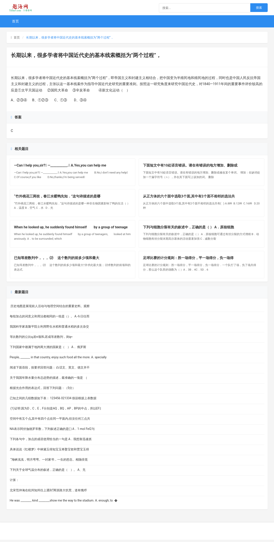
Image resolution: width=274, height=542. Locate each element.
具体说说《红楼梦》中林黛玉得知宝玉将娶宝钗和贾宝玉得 (49, 451)
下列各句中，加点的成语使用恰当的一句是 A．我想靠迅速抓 (51, 441)
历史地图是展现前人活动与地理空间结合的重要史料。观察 (50, 308)
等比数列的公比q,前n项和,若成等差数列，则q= (45, 339)
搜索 (259, 7)
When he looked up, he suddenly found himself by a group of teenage (71, 228)
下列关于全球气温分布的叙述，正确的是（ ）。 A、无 (48, 472)
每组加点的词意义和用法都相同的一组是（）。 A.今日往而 (49, 318)
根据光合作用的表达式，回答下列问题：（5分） (46, 390)
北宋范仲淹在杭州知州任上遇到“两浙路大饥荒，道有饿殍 (48, 492)
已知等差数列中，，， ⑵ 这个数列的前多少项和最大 (57, 260)
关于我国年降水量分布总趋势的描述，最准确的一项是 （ (49, 380)
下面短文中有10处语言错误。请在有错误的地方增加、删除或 (190, 166)
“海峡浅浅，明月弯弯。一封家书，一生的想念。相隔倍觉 (49, 461)
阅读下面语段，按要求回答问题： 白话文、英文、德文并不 (50, 369)
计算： (15, 482)
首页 (15, 21)
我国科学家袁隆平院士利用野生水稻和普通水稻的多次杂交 (49, 328)
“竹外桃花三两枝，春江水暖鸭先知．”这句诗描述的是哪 (57, 197)
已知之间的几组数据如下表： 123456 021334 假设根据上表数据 (53, 400)
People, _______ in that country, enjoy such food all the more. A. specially (59, 359)
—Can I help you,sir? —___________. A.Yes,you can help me (63, 166)
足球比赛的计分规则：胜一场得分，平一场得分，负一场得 (188, 260)
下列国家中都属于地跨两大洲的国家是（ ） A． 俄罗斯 (48, 349)
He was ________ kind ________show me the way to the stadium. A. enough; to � (64, 502)
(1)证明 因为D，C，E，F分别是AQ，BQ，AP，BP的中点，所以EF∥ (55, 410)
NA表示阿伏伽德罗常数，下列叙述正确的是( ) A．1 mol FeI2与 (52, 431)
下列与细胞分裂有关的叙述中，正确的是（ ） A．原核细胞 (188, 228)
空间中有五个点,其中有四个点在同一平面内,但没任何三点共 (50, 420)
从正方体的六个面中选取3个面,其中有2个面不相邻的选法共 (189, 197)
